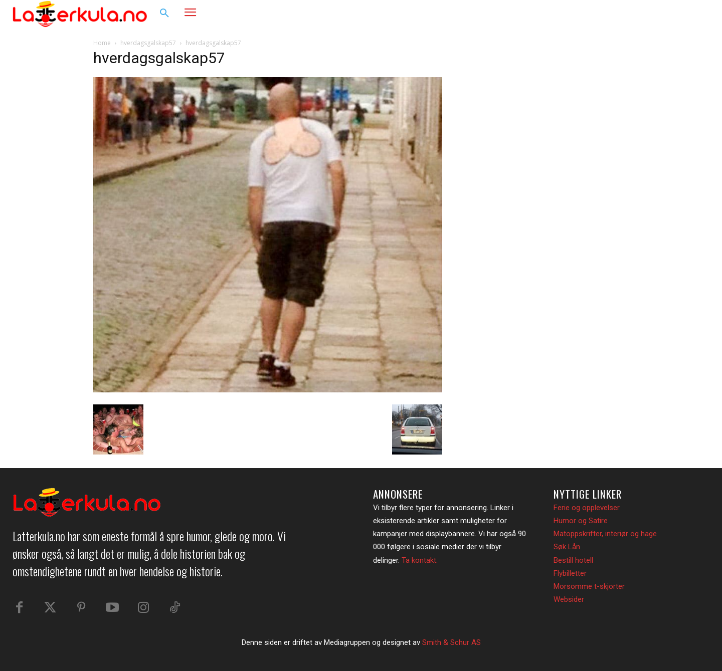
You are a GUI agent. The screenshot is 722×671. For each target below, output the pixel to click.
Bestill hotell (573, 560)
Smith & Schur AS (451, 642)
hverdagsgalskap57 (148, 43)
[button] (164, 14)
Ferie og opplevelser (587, 507)
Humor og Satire (581, 520)
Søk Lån (567, 546)
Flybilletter (570, 573)
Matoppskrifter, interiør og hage (605, 533)
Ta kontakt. (420, 560)
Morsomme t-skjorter (589, 586)
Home (102, 43)
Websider (569, 599)
